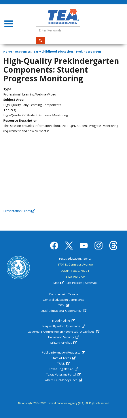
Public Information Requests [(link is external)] (63, 352)
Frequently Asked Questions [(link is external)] (63, 326)
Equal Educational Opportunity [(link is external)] (63, 311)
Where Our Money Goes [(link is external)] (63, 380)
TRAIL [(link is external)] (63, 363)
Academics (23, 51)
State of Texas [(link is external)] (63, 358)
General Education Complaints (63, 300)
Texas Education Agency (75, 258)
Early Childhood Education (53, 51)
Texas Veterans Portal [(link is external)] (63, 374)
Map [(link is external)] (58, 283)
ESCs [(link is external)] (63, 305)
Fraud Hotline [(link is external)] (63, 321)
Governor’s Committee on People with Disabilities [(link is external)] (63, 332)
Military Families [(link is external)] (63, 343)
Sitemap (91, 283)
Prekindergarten (88, 51)
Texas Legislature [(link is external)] (63, 369)
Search (42, 40)
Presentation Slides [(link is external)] (19, 211)
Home (7, 51)
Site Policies (74, 283)
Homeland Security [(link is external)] (63, 337)
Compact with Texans (63, 294)
